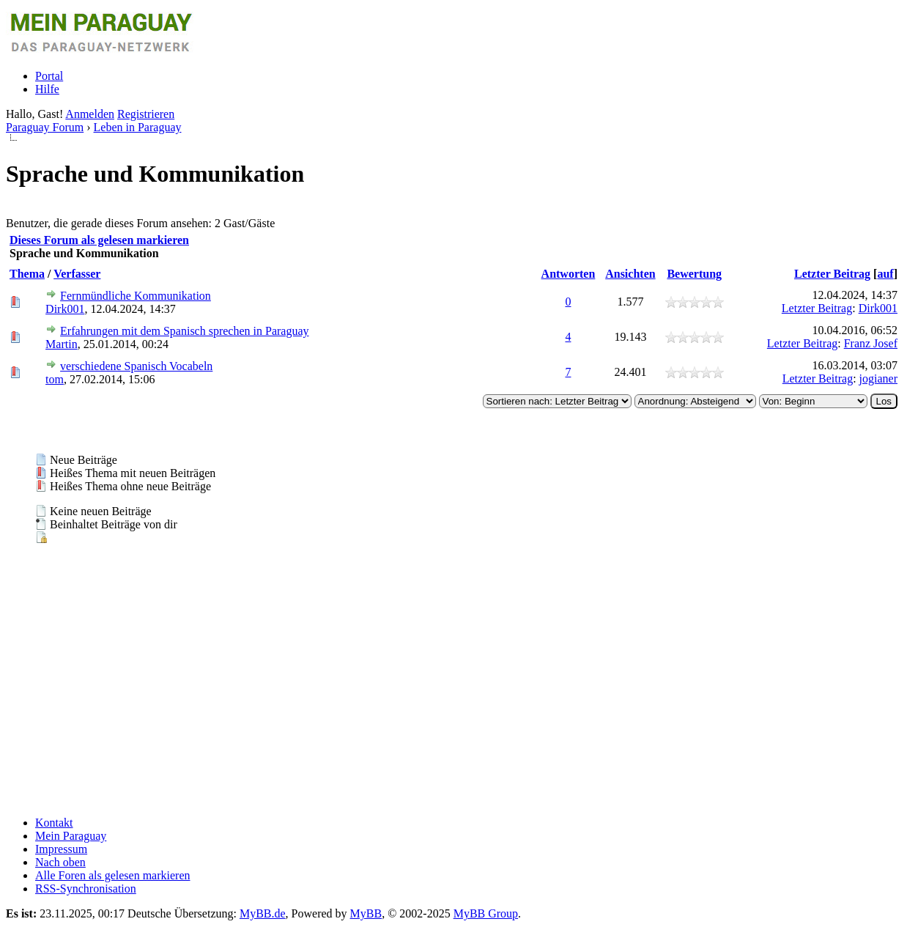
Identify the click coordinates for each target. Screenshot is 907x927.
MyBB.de (263, 913)
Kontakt (54, 822)
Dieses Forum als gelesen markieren (99, 240)
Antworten (568, 273)
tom (54, 379)
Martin (61, 344)
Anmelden (89, 114)
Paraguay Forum (45, 127)
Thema (27, 273)
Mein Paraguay (70, 836)
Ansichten (630, 273)
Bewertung (694, 273)
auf (885, 273)
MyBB (366, 913)
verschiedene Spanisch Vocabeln (136, 366)
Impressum (61, 849)
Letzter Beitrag (832, 273)
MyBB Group (486, 913)
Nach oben (60, 862)
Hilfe (47, 89)
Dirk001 (64, 309)
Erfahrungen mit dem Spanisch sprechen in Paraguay (184, 331)
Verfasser (76, 273)
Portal (49, 76)
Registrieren (145, 114)
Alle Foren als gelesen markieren (112, 875)
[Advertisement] (445, 702)
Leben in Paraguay (138, 127)
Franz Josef (870, 343)
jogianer (878, 378)
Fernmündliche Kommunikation (135, 295)
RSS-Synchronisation (85, 888)
